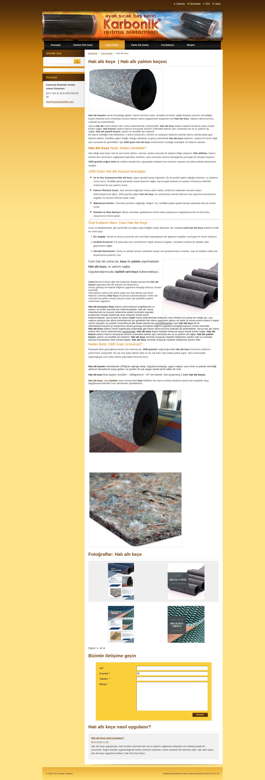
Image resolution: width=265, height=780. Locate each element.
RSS (208, 3)
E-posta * (105, 673)
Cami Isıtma (106, 53)
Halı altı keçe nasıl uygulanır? (107, 738)
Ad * (102, 668)
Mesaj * (104, 684)
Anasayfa (92, 53)
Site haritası (195, 3)
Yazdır (218, 3)
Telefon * (105, 678)
